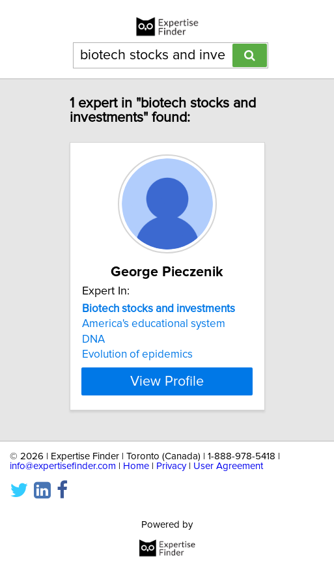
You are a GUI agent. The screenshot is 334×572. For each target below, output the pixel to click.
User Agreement (228, 466)
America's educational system (153, 324)
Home (136, 466)
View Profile (167, 381)
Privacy (171, 466)
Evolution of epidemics (137, 354)
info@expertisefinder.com (63, 466)
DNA (93, 339)
